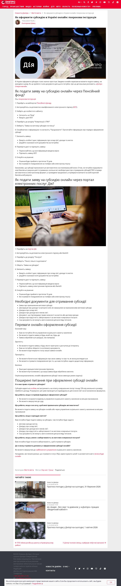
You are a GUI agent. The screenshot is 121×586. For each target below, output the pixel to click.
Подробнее (36, 583)
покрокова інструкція (27, 99)
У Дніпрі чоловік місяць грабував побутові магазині (84, 543)
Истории (37, 6)
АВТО (58, 6)
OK (111, 582)
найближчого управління (46, 450)
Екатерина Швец (28, 23)
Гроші (51, 470)
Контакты (50, 571)
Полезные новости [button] (81, 6)
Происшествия (17, 6)
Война (46, 6)
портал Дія (32, 249)
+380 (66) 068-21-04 (20, 576)
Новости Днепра (22, 13)
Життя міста (36, 13)
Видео (28, 6)
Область (66, 6)
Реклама (96, 6)
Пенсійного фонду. (44, 103)
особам (33, 388)
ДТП (52, 6)
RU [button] (79, 2)
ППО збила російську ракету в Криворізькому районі (34, 544)
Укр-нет (44, 470)
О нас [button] (65, 566)
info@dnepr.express (23, 578)
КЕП (75, 107)
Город (5, 6)
